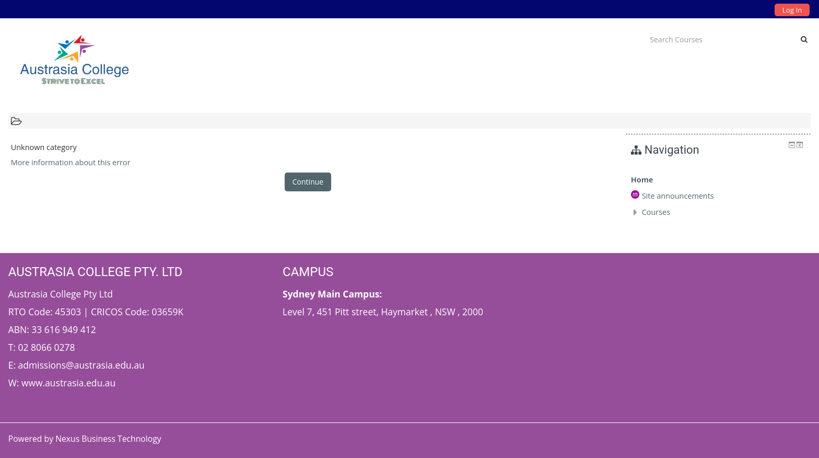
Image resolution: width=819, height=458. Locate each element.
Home (642, 180)
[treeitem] (718, 180)
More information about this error (71, 162)
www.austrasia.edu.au (68, 382)
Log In (792, 10)
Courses (656, 212)
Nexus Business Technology (109, 438)
